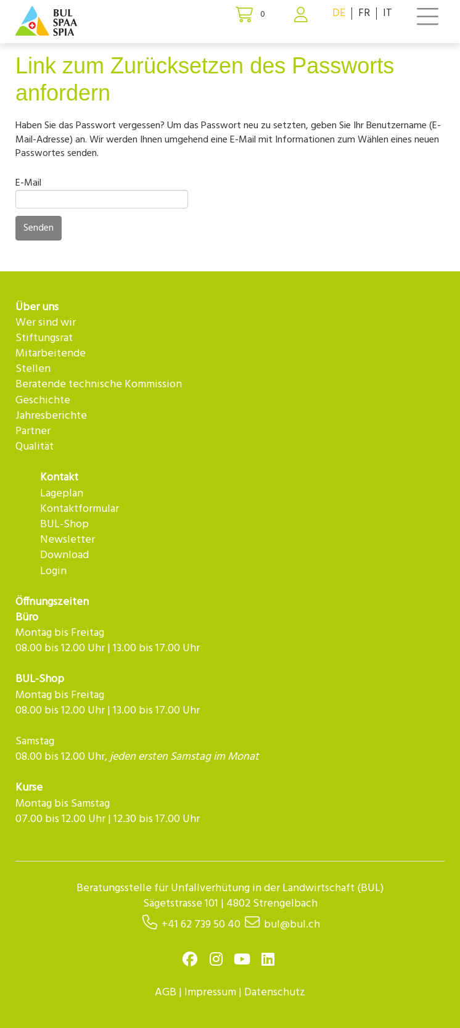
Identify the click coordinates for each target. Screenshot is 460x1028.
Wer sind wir (45, 323)
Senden (38, 228)
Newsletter (67, 540)
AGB (165, 992)
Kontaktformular (79, 509)
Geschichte (42, 400)
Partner (33, 431)
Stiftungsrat (44, 338)
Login (53, 571)
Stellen (33, 369)
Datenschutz (274, 992)
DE (338, 13)
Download (64, 555)
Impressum (210, 992)
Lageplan (61, 494)
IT (387, 13)
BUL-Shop (64, 524)
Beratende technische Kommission (98, 384)
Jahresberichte (51, 416)
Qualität (34, 447)
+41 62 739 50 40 (201, 925)
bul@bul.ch (292, 925)
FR (364, 13)
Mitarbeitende (50, 354)
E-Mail (28, 183)
